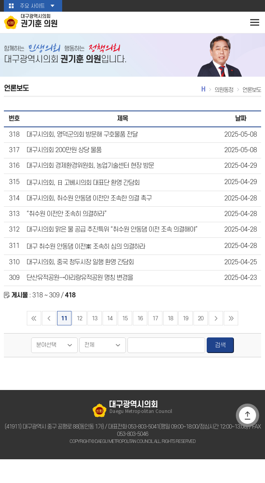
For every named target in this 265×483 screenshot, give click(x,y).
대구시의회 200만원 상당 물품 (62, 158)
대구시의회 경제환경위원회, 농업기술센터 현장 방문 (88, 176)
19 (185, 342)
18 (170, 342)
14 (109, 342)
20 (200, 342)
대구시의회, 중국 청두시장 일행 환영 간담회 (78, 281)
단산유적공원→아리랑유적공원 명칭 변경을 (78, 299)
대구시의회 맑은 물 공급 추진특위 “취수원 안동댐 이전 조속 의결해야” (109, 246)
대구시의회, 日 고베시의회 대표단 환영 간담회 (81, 193)
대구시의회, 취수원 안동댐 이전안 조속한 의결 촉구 (87, 211)
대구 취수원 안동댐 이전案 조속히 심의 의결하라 (84, 264)
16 (139, 342)
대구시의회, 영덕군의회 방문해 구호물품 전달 (80, 141)
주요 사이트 (32, 6)
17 (155, 342)
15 (124, 342)
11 (64, 342)
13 (94, 342)
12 (79, 342)
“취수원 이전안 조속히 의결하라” (65, 229)
